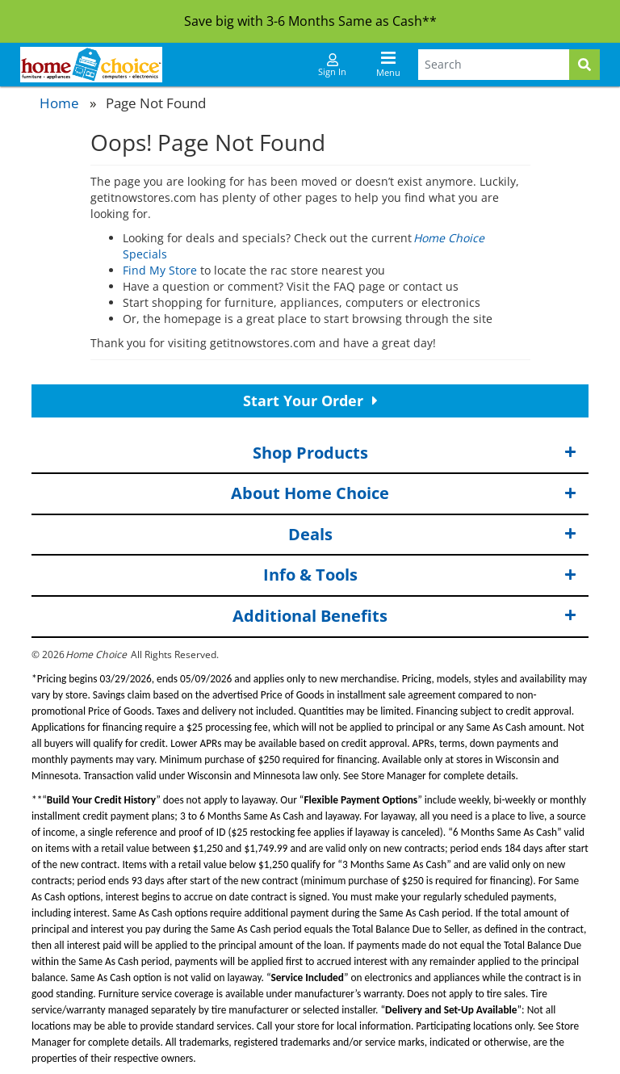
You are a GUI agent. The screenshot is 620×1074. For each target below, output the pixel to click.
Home (59, 103)
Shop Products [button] (415, 453)
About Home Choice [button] (403, 494)
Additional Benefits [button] (404, 616)
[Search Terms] (493, 64)
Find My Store (160, 270)
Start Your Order (310, 400)
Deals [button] (432, 535)
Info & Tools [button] (420, 575)
